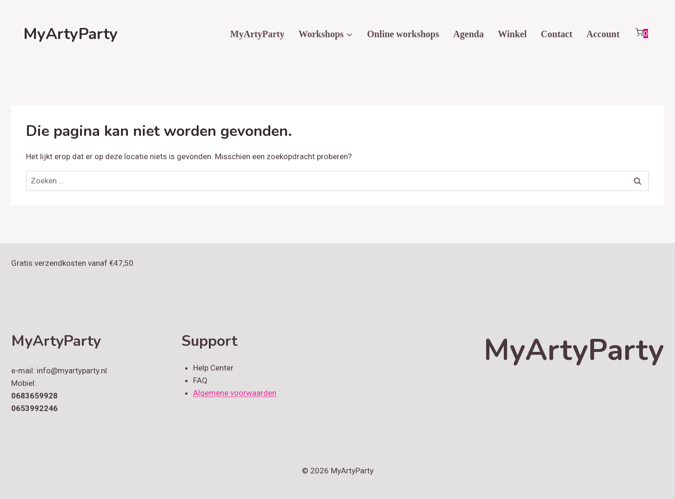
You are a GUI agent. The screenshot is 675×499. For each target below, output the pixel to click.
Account (603, 34)
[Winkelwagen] (641, 34)
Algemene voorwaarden (234, 393)
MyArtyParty (257, 34)
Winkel (512, 34)
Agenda (468, 34)
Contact (557, 34)
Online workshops (403, 34)
